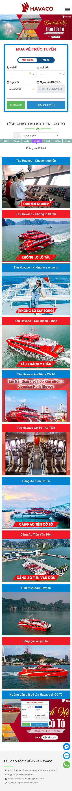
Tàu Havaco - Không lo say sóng (36, 267)
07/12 (67, 141)
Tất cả (6, 141)
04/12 (37, 141)
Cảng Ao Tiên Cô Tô (36, 481)
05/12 (47, 141)
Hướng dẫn (16, 105)
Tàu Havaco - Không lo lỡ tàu (36, 214)
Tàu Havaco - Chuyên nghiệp (36, 160)
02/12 (16, 141)
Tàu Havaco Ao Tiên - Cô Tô (36, 374)
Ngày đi (13, 82)
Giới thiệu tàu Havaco (36, 587)
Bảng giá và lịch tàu (36, 641)
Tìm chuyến (46, 105)
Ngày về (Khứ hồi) (49, 82)
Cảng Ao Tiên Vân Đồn (36, 534)
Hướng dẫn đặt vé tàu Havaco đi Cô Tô (35, 694)
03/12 (26, 141)
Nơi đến (43, 67)
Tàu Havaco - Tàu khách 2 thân (36, 320)
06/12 (57, 141)
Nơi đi (12, 67)
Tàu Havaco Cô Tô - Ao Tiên (36, 427)
